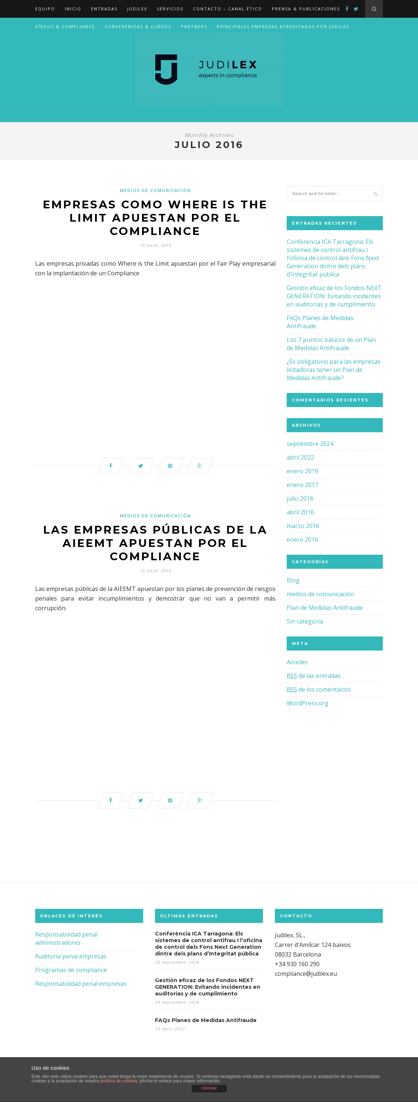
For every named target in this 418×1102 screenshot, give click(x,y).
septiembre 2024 (310, 444)
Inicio (73, 8)
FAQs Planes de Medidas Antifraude (206, 1022)
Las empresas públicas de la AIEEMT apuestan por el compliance (155, 544)
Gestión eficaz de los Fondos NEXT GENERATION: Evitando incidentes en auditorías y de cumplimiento (334, 296)
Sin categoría (305, 621)
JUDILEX (137, 8)
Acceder (297, 662)
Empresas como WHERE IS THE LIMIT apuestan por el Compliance (155, 218)
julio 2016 (300, 498)
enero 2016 (302, 539)
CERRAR (209, 1088)
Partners (194, 26)
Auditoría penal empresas (71, 959)
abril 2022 (300, 457)
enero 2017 (302, 485)
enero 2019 (302, 471)
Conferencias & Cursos (138, 26)
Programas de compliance (71, 972)
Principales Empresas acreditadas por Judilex (283, 26)
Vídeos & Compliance (65, 26)
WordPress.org (307, 703)
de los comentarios (319, 689)
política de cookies (119, 1080)
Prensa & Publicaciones (306, 8)
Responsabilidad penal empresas (81, 986)
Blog (293, 580)
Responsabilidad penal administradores (66, 941)
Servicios (170, 8)
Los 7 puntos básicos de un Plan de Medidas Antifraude (331, 344)
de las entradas (314, 676)
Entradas (104, 8)
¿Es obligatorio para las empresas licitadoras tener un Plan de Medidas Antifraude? (334, 369)
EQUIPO (45, 8)
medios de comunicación (155, 190)
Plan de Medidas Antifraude (325, 608)
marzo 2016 (303, 526)
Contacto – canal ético (227, 8)
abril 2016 (300, 512)
